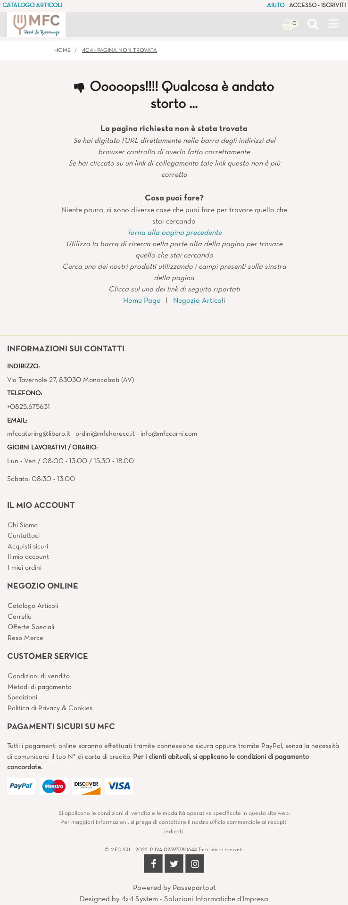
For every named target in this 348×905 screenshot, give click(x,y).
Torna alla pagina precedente (174, 233)
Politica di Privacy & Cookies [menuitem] (50, 708)
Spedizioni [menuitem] (22, 697)
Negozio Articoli (199, 301)
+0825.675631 (28, 407)
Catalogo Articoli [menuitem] (33, 606)
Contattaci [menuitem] (24, 535)
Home (62, 50)
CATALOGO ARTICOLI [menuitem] (32, 5)
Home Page (141, 301)
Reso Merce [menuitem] (25, 638)
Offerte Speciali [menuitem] (31, 627)
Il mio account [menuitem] (28, 557)
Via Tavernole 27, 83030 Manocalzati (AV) (70, 380)
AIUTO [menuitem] (275, 5)
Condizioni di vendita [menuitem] (39, 676)
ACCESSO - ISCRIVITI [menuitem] (317, 5)
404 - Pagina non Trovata (119, 50)
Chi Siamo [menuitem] (23, 525)
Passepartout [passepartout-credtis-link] (194, 888)
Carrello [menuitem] (20, 617)
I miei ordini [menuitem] (24, 568)
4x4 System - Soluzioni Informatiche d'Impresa (194, 899)
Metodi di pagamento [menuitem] (40, 687)
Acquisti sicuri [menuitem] (28, 546)
